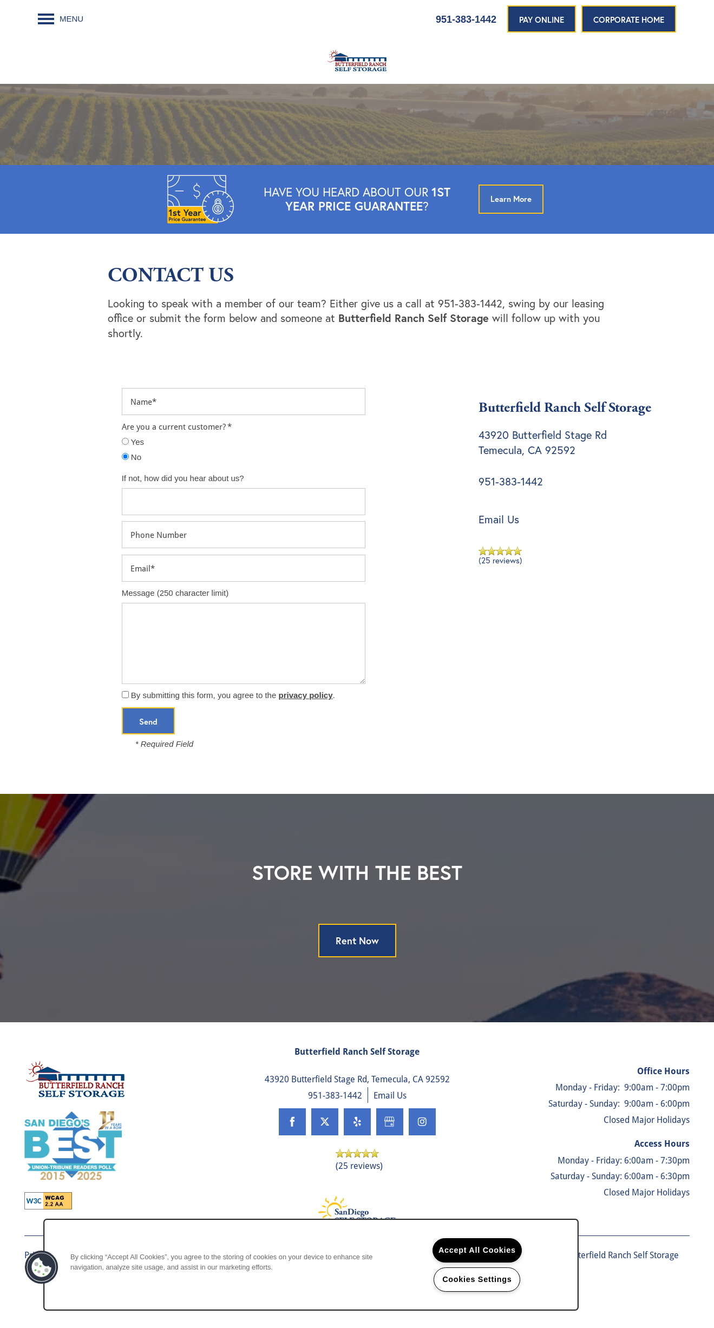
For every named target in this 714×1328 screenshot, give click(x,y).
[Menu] (60, 19)
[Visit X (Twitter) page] (324, 1143)
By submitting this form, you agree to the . (233, 717)
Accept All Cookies (477, 1250)
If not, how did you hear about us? (183, 499)
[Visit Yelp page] (357, 1143)
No (131, 478)
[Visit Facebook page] (292, 1143)
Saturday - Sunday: (584, 1124)
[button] (541, 18)
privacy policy (305, 717)
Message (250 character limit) (175, 614)
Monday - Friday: (587, 1109)
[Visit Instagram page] (422, 1143)
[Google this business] (389, 1143)
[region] (311, 1265)
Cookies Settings (477, 1279)
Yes (133, 463)
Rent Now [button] (357, 962)
